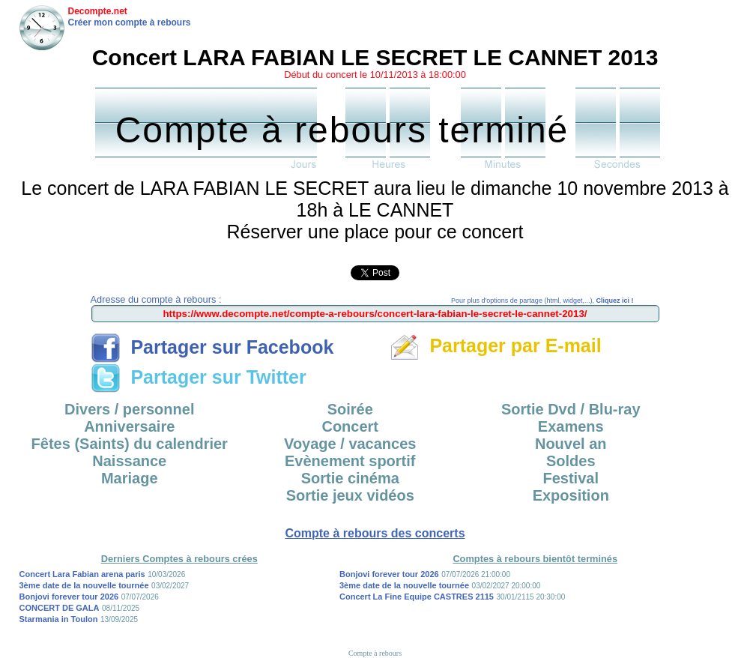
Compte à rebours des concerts (375, 533)
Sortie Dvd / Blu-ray (571, 409)
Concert (349, 426)
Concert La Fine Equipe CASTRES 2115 (416, 596)
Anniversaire (129, 426)
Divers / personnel (129, 409)
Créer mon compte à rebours (129, 22)
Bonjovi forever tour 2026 (69, 596)
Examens (571, 426)
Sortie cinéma (350, 478)
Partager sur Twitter (198, 376)
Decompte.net (97, 11)
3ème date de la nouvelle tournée (84, 585)
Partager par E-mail (496, 345)
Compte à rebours (375, 653)
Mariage (129, 478)
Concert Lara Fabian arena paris (82, 574)
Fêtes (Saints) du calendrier (129, 443)
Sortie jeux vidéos (350, 495)
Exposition (571, 495)
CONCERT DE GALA (59, 607)
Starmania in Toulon (58, 619)
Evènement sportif (350, 461)
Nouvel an (571, 443)
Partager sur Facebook (212, 346)
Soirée (350, 409)
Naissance (129, 461)
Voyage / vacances (350, 443)
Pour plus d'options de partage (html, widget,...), (542, 300)
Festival (571, 478)
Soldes (571, 461)
